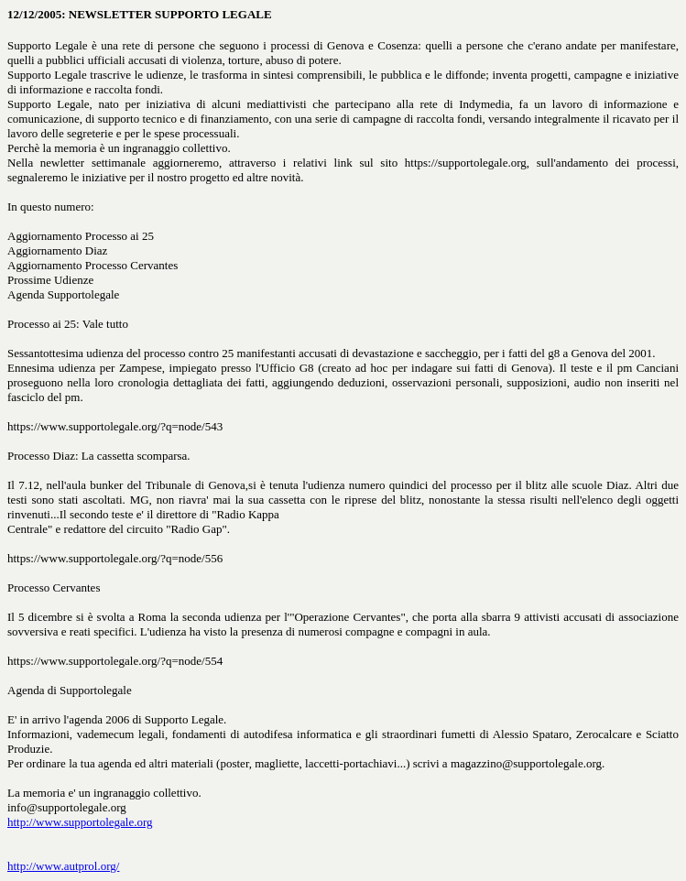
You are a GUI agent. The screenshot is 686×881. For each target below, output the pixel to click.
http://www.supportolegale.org (80, 822)
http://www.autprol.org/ (63, 866)
